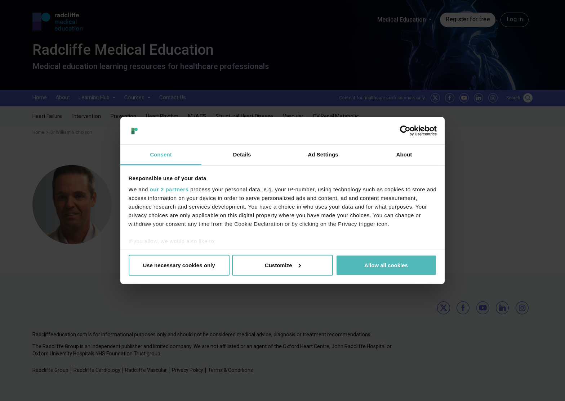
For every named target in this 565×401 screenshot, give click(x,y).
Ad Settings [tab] (323, 154)
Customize (283, 265)
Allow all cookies (386, 265)
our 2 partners (169, 189)
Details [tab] (242, 154)
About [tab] (404, 154)
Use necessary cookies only (179, 265)
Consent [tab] (161, 154)
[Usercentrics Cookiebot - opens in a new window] (405, 130)
